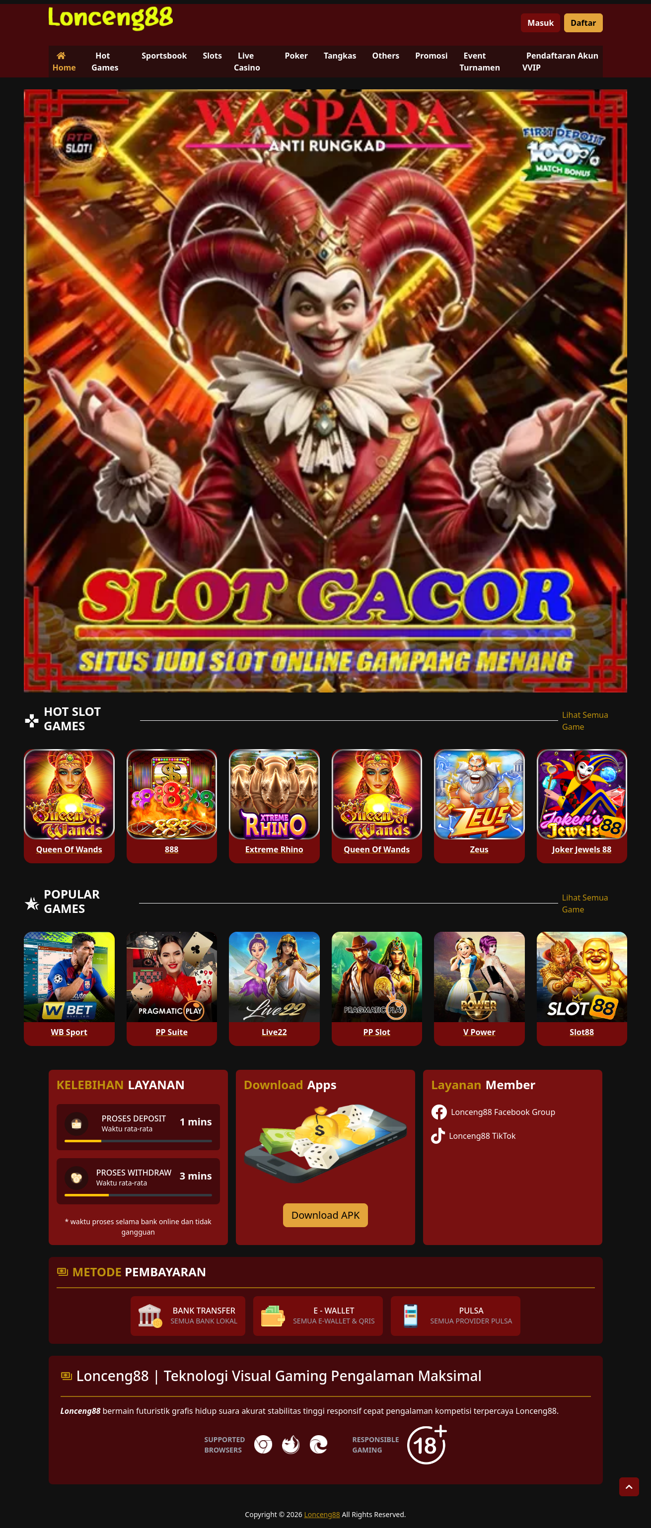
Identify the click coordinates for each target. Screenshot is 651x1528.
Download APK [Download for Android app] (325, 1215)
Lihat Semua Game (585, 720)
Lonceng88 (322, 1514)
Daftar (583, 22)
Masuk (540, 22)
